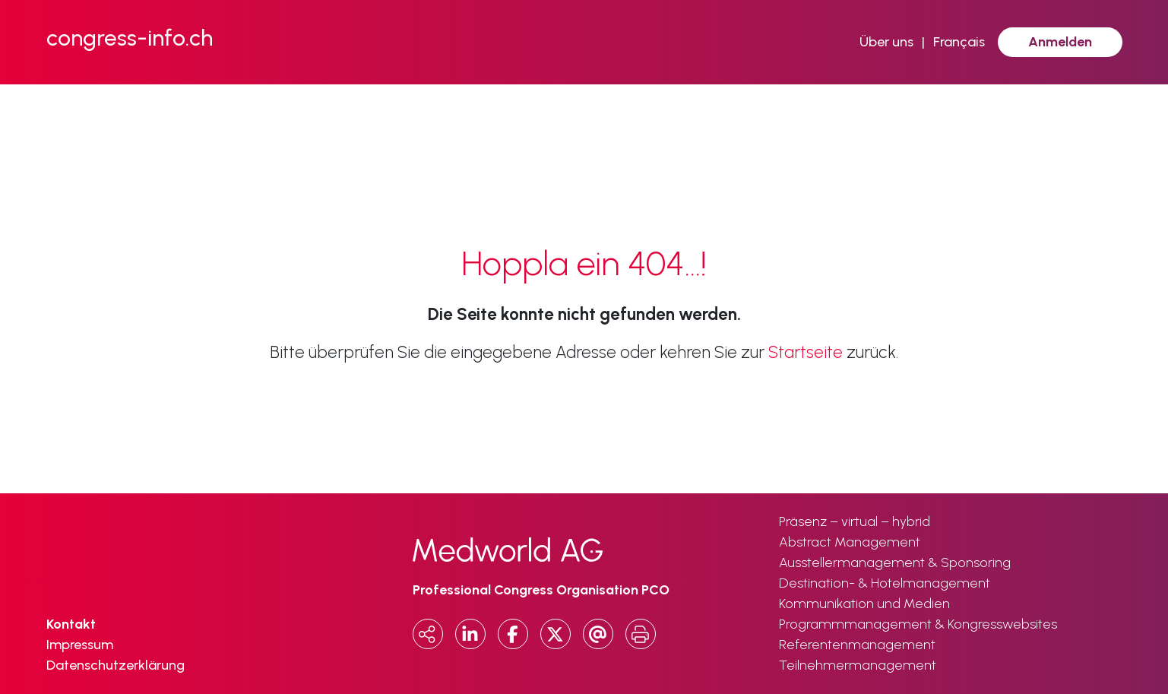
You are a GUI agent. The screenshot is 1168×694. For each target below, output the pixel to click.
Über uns (886, 41)
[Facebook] (513, 634)
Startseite (805, 352)
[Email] (598, 634)
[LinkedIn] (470, 634)
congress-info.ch (129, 37)
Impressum (79, 644)
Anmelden (1060, 41)
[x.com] (555, 634)
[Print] (640, 634)
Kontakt (71, 624)
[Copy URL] (428, 634)
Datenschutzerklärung (115, 665)
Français (959, 41)
